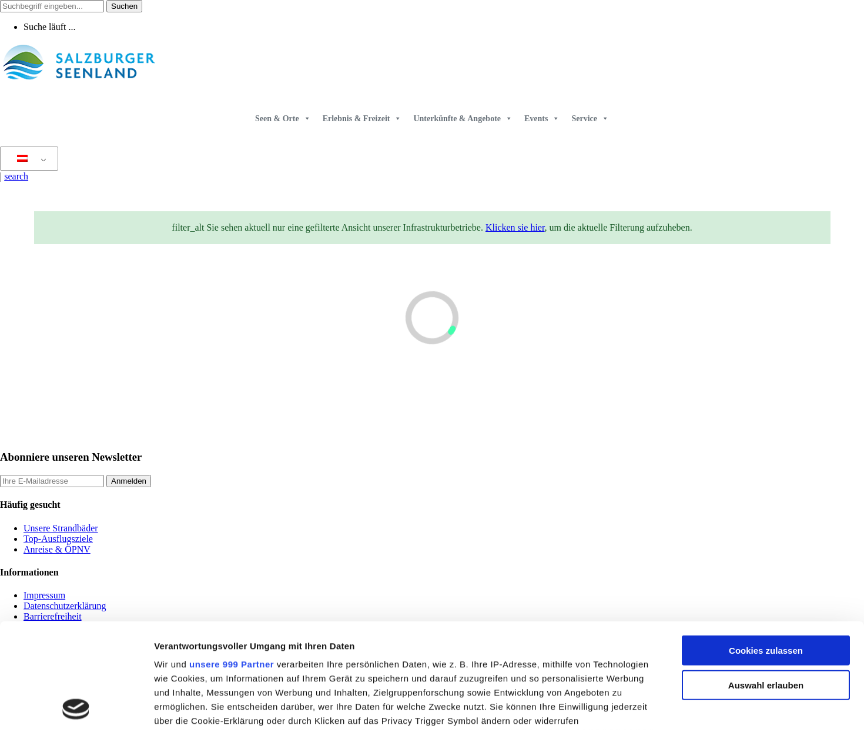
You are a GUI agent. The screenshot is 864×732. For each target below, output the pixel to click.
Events (542, 119)
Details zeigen (625, 709)
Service (590, 119)
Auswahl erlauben (765, 585)
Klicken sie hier (515, 227)
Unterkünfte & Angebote (463, 119)
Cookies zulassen (766, 550)
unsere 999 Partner (231, 564)
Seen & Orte (283, 119)
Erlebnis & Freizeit (362, 119)
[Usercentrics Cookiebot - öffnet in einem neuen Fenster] (76, 709)
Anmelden (128, 481)
